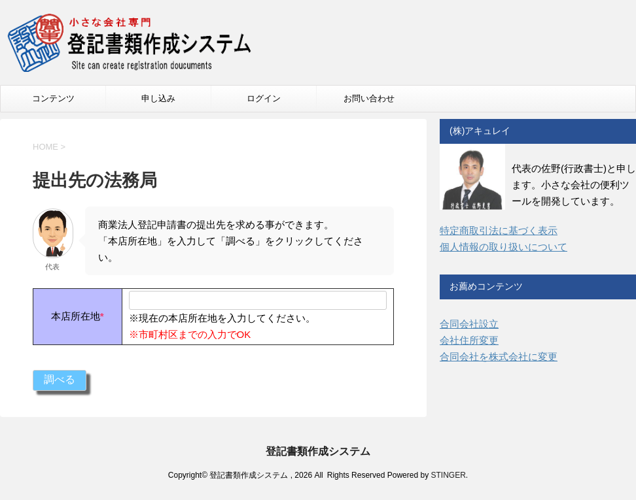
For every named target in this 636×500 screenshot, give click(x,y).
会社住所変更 (469, 340)
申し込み (158, 98)
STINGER (448, 475)
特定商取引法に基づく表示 (498, 230)
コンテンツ (53, 98)
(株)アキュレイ (480, 130)
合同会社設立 (469, 323)
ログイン (264, 98)
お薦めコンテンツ (486, 286)
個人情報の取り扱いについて (503, 246)
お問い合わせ (369, 98)
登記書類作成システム (318, 451)
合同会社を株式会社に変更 (498, 356)
